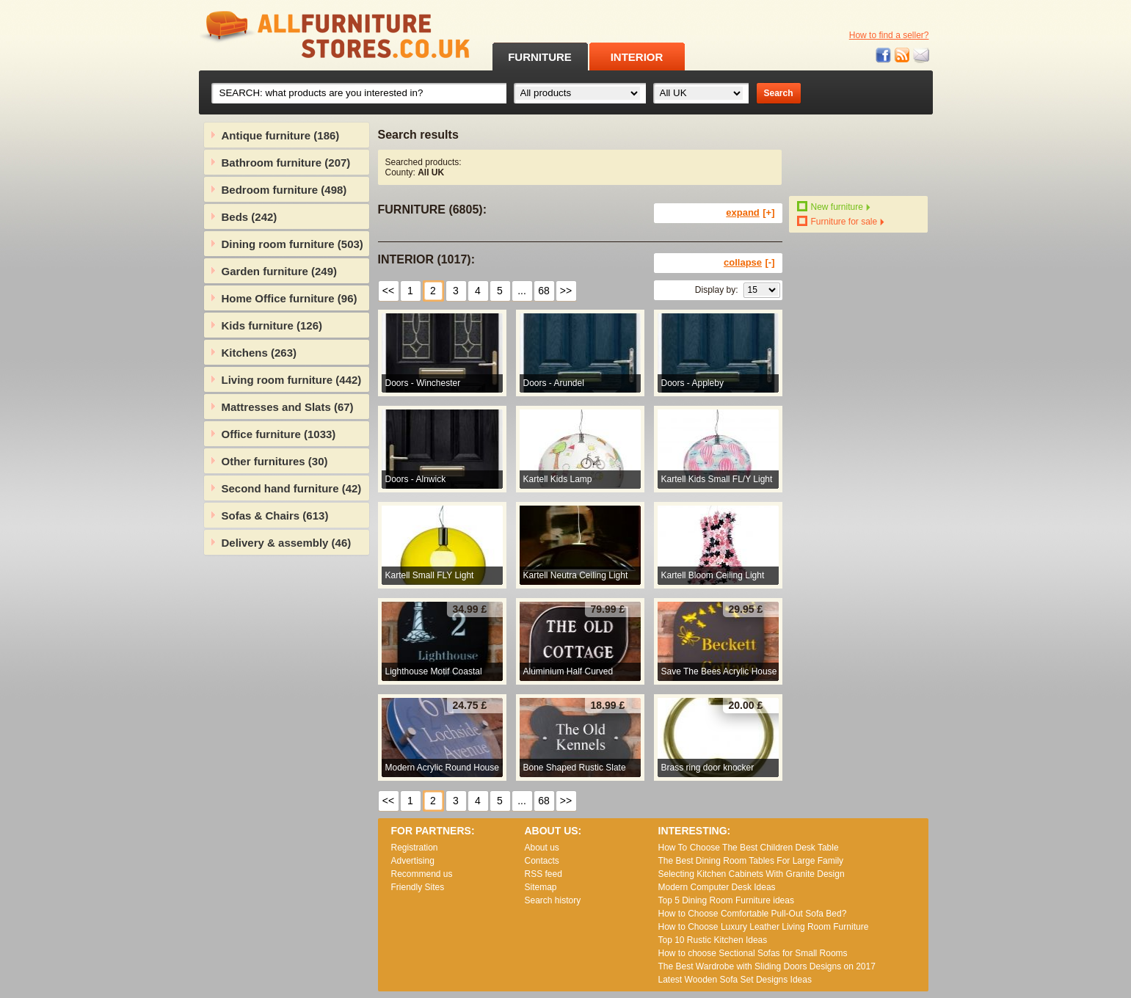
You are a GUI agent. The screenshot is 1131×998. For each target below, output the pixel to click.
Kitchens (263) (259, 352)
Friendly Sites (418, 887)
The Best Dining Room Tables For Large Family (751, 861)
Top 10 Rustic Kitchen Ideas (713, 940)
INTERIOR (637, 57)
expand (743, 212)
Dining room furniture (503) (292, 244)
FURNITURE (540, 57)
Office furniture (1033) (279, 434)
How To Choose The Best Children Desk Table (748, 847)
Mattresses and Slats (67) (288, 407)
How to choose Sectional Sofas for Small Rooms (753, 953)
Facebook (884, 55)
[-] (770, 262)
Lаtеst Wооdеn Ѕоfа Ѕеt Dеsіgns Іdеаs (735, 980)
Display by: (716, 290)
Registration (414, 847)
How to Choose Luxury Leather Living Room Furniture (763, 927)
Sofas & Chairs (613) (275, 515)
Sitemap (541, 887)
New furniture (837, 207)
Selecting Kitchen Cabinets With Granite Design (751, 874)
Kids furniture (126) (272, 325)
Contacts (542, 861)
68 (544, 290)
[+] (768, 212)
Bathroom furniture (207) (286, 162)
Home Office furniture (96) (289, 298)
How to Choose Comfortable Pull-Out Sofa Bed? (752, 913)
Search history (553, 900)
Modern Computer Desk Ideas (717, 887)
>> (566, 290)
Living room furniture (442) (292, 380)
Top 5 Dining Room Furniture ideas (726, 900)
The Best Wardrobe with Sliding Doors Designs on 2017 (767, 966)
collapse (743, 262)
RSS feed (903, 55)
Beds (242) (249, 217)
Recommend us (422, 874)
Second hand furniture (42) (292, 488)
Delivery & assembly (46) (287, 542)
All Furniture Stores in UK (301, 35)
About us (542, 847)
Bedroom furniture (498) (284, 189)
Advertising (412, 861)
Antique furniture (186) (281, 135)
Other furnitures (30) (275, 461)
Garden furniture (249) (280, 271)
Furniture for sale (844, 221)
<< (388, 290)
